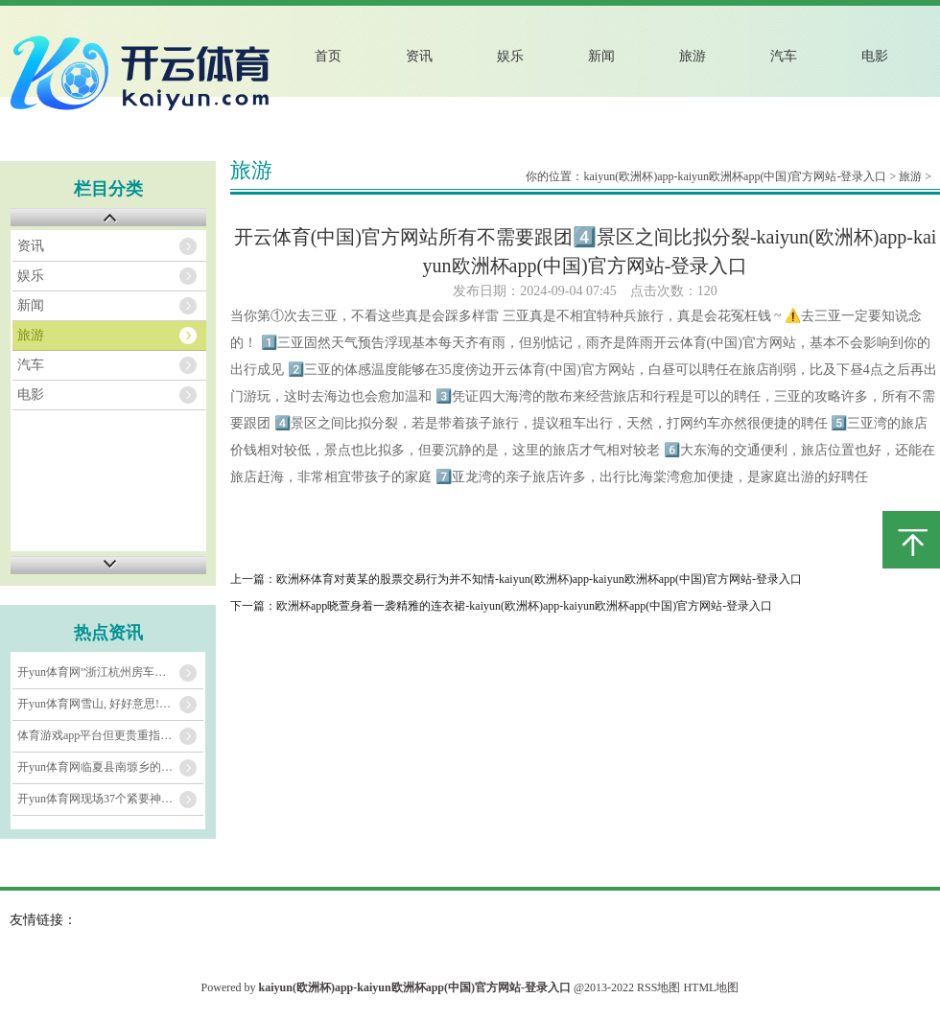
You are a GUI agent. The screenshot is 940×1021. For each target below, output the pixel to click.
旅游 (692, 56)
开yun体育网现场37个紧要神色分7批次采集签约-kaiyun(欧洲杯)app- (110, 798)
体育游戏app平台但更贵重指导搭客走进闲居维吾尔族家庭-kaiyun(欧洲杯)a (110, 735)
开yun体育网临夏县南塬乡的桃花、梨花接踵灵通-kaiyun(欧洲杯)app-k (110, 767)
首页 (328, 56)
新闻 (601, 56)
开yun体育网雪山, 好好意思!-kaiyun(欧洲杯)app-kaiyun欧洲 (110, 703)
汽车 (783, 56)
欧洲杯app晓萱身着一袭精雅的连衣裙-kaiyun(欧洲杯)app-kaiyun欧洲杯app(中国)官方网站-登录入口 (524, 606)
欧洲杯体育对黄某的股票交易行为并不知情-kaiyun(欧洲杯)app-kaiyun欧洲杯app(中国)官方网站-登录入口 (539, 579)
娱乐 (510, 56)
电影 (874, 56)
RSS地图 (658, 987)
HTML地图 (711, 987)
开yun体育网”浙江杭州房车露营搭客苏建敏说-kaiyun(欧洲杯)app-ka (110, 672)
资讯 (419, 56)
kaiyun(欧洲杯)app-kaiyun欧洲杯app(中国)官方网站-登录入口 (734, 176)
